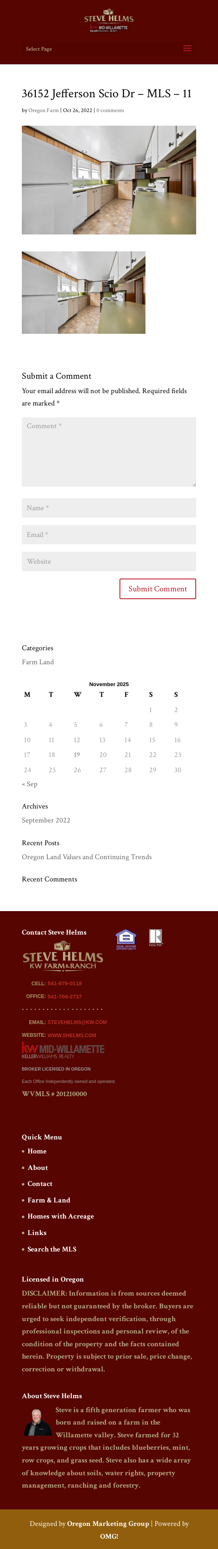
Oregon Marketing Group (108, 1523)
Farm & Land (49, 1200)
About (38, 1167)
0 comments (110, 110)
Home (37, 1151)
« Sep (30, 784)
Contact (40, 1183)
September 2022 (46, 820)
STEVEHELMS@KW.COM (77, 1022)
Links (37, 1232)
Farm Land (38, 662)
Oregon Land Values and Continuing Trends (87, 857)
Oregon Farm (43, 110)
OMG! (109, 1536)
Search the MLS (52, 1249)
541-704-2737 (65, 997)
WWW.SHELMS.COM (72, 1035)
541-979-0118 (65, 983)
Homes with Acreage (61, 1216)
